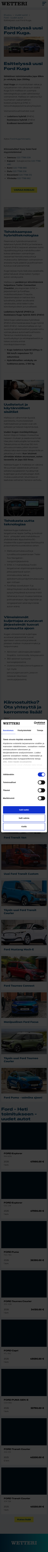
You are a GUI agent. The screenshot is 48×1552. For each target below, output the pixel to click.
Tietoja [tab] (40, 730)
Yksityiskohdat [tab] (24, 730)
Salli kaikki (24, 810)
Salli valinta (24, 818)
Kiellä (23, 826)
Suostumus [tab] (8, 730)
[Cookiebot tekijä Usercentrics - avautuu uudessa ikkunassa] (34, 723)
